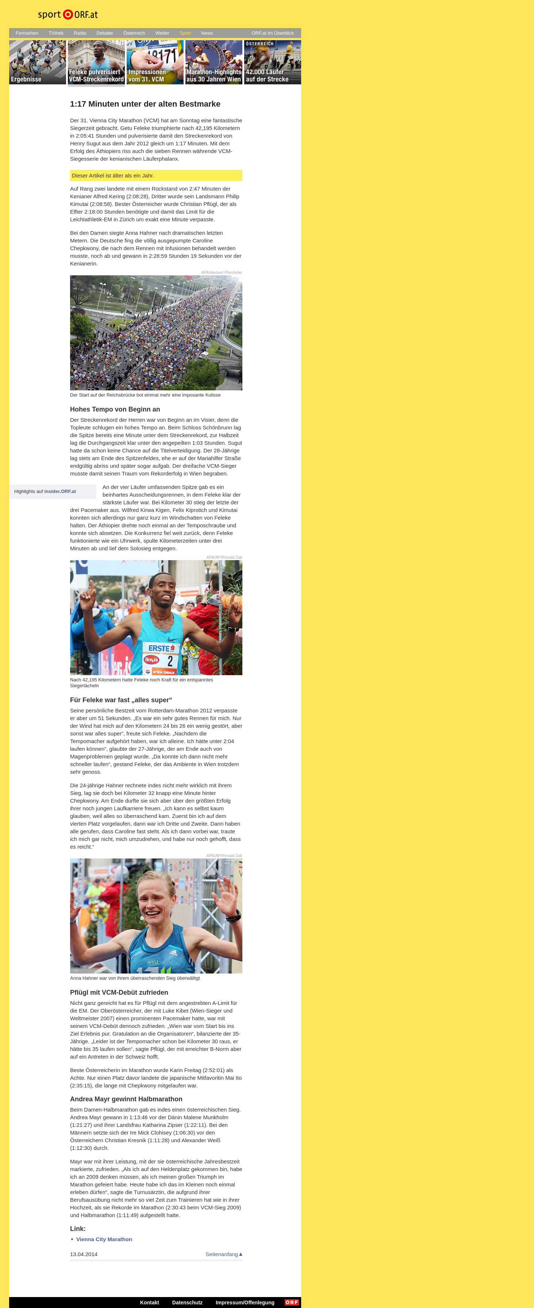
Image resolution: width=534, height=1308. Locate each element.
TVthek (56, 33)
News (207, 33)
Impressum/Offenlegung (245, 1302)
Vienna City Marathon (104, 1239)
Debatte (104, 33)
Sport (185, 33)
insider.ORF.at (60, 491)
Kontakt (149, 1302)
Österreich (134, 33)
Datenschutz (187, 1302)
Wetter (162, 33)
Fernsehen (27, 33)
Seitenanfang (222, 1254)
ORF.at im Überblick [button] (272, 33)
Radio (80, 33)
